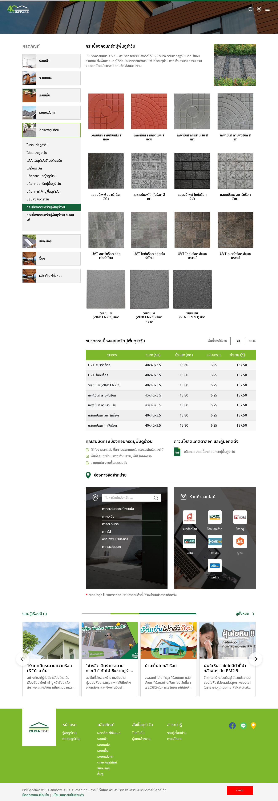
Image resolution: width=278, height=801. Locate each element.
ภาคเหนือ (108, 516)
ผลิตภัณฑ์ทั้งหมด (109, 733)
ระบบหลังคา (105, 756)
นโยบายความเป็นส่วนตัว (68, 795)
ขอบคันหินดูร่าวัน (38, 199)
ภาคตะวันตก (110, 524)
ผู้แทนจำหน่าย (141, 738)
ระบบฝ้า (102, 738)
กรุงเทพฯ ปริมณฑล (115, 539)
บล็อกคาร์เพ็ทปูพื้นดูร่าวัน (43, 191)
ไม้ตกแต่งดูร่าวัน (37, 145)
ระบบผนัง (103, 744)
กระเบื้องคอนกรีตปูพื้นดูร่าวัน (46, 207)
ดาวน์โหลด (174, 738)
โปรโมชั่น (138, 733)
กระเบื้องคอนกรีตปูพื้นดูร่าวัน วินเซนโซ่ (50, 217)
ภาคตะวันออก (111, 546)
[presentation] (22, 659)
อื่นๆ (100, 774)
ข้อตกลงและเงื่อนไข (35, 795)
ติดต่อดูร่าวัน (71, 738)
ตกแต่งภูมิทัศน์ (107, 762)
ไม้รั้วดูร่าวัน (34, 168)
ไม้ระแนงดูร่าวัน (37, 152)
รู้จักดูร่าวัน (69, 733)
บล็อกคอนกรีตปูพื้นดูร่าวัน (44, 183)
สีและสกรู (103, 768)
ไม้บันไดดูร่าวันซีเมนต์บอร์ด (44, 160)
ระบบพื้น (102, 750)
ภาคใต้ (106, 531)
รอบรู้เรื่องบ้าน (176, 733)
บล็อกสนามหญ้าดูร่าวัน (42, 176)
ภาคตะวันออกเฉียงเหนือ (118, 508)
